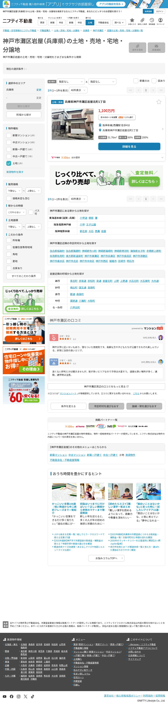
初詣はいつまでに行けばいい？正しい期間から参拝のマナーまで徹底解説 (92, 508)
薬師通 (74, 300)
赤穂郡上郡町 (153, 251)
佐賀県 (31, 675)
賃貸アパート (102, 644)
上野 (116, 281)
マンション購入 (81, 651)
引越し (77, 684)
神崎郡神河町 (121, 251)
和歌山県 (63, 665)
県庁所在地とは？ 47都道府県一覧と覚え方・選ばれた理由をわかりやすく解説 (134, 548)
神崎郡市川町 (89, 251)
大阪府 (24, 665)
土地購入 (78, 658)
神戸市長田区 (124, 256)
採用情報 (160, 695)
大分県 (54, 675)
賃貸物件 (130, 455)
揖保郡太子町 (137, 251)
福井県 (62, 657)
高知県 (39, 672)
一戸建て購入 (80, 655)
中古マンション (77, 455)
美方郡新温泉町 (74, 256)
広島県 (24, 668)
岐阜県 (31, 661)
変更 (38, 89)
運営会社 (109, 695)
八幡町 (82, 300)
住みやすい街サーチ (83, 669)
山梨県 (31, 657)
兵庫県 (31, 665)
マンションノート (68, 393)
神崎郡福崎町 (105, 251)
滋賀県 (47, 665)
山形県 (62, 644)
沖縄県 (33, 678)
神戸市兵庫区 (108, 256)
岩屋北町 (108, 281)
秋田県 (54, 644)
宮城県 (47, 644)
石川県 (54, 657)
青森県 (31, 644)
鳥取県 (39, 668)
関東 (7, 651)
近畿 (7, 665)
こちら (136, 393)
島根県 (47, 668)
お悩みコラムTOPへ (106, 558)
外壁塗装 (78, 680)
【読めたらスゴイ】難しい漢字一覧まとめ (119, 505)
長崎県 (39, 675)
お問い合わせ (134, 651)
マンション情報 (81, 666)
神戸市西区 (102, 261)
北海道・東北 (11, 644)
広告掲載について (136, 655)
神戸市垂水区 (57, 261)
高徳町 (91, 287)
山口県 (54, 668)
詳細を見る (129, 146)
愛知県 (24, 661)
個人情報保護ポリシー (128, 695)
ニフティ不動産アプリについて (143, 647)
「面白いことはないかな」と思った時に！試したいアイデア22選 (148, 507)
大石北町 (134, 281)
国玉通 (82, 287)
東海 (7, 661)
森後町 (80, 294)
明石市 (130, 261)
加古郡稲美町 (57, 251)
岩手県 (39, 644)
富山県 (47, 657)
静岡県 (39, 661)
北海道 (24, 644)
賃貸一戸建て (116, 644)
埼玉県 (41, 651)
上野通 (124, 281)
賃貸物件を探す (14, 172)
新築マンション (58, 455)
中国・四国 (10, 668)
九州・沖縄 (10, 675)
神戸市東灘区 (92, 256)
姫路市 (113, 261)
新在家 (83, 231)
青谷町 (74, 281)
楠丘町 (74, 287)
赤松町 (91, 281)
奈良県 (54, 665)
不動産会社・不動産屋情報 (64, 460)
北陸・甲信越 (11, 657)
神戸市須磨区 (140, 256)
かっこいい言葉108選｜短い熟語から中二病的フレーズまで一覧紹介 (64, 508)
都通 (72, 294)
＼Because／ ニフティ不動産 (142, 644)
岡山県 (31, 668)
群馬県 (24, 654)
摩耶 (91, 218)
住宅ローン (79, 677)
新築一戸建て (94, 455)
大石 (91, 231)
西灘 (97, 231)
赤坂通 (82, 281)
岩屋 (103, 231)
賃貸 (76, 644)
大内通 (155, 281)
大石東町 (145, 281)
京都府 (39, 665)
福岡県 (24, 675)
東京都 (24, 651)
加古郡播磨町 (73, 251)
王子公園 (91, 224)
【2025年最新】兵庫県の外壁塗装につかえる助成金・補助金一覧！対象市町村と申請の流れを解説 (134, 536)
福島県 (24, 647)
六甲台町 (75, 307)
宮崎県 (62, 675)
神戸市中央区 (87, 261)
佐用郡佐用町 (57, 256)
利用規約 (148, 695)
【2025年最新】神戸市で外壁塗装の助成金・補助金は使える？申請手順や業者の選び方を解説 (78, 542)
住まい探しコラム (82, 673)
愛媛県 (31, 672)
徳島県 (62, 668)
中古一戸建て (110, 455)
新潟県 (24, 657)
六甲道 (83, 218)
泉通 (98, 281)
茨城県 (57, 651)
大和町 (91, 300)
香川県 (24, 672)
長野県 (39, 657)
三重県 (47, 661)
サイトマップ (134, 658)
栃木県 (64, 651)
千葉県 (49, 651)
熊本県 (47, 675)
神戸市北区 (72, 261)
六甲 (82, 224)
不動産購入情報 (81, 647)
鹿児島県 (25, 678)
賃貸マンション (86, 644)
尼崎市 (121, 261)
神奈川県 (32, 651)
